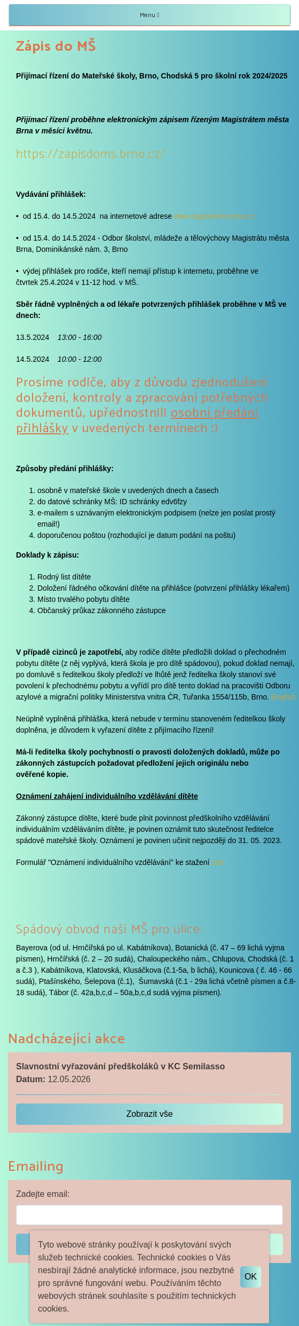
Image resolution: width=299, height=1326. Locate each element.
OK (251, 1276)
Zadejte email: (43, 1193)
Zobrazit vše (149, 1113)
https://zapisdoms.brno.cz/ (91, 154)
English (283, 697)
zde (217, 862)
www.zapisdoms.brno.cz (214, 216)
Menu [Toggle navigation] (149, 15)
